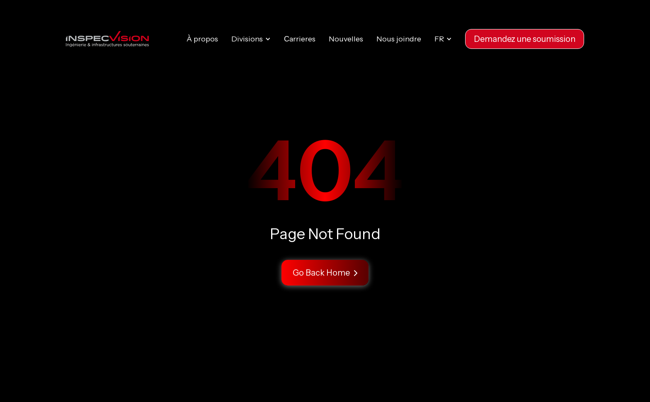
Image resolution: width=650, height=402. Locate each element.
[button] (251, 39)
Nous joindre (398, 39)
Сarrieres (299, 39)
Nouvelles (346, 39)
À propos (202, 39)
